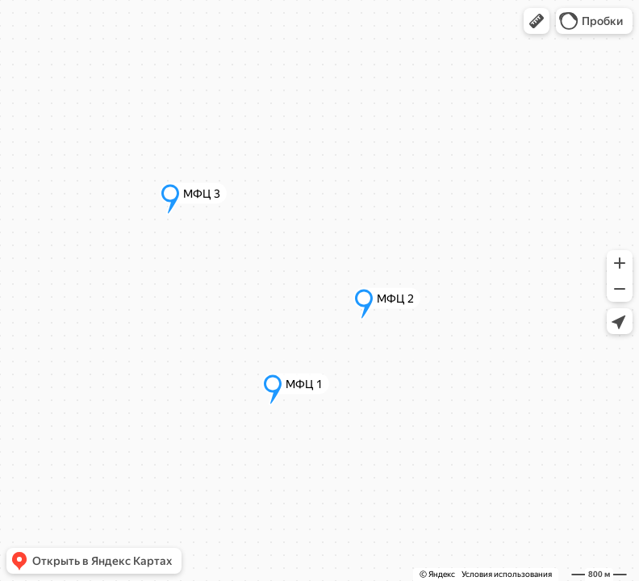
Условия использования (506, 574)
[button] (536, 21)
